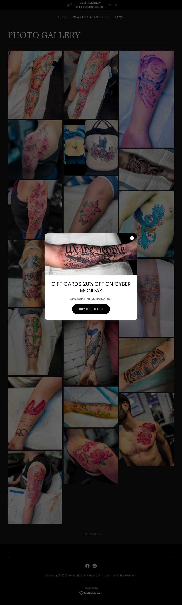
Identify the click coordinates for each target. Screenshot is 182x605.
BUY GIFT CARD (91, 309)
